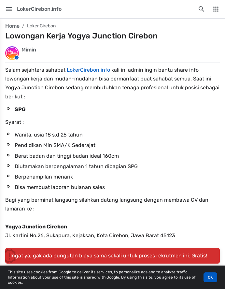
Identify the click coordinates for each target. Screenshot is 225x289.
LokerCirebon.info (88, 70)
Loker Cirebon (41, 26)
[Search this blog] (201, 9)
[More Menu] (215, 9)
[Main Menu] (9, 9)
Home (12, 26)
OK (210, 277)
